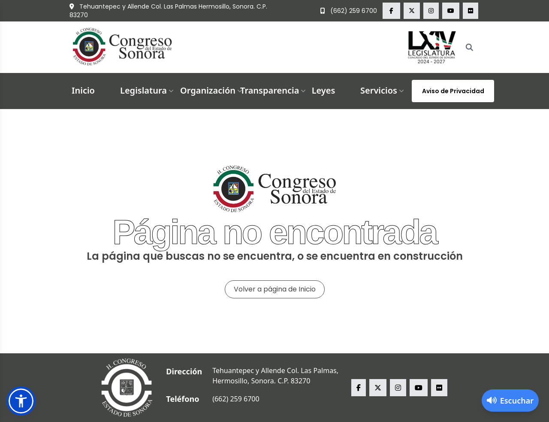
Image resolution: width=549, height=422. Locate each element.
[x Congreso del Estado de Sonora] (412, 11)
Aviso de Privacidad (453, 91)
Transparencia (274, 90)
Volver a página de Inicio (275, 289)
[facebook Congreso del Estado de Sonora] (391, 11)
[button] (21, 401)
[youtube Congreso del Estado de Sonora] (450, 11)
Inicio (83, 90)
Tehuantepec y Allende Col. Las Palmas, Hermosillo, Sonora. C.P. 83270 (275, 376)
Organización (212, 90)
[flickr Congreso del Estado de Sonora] (470, 11)
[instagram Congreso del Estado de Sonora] (431, 11)
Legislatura (147, 90)
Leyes (323, 90)
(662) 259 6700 (348, 10)
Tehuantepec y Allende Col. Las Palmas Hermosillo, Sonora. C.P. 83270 (168, 10)
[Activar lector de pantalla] (510, 400)
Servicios (383, 90)
